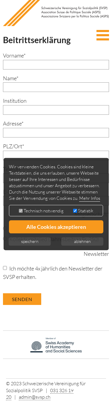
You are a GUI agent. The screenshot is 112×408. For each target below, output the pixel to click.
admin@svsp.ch (34, 397)
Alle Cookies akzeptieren (56, 226)
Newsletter (96, 253)
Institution (15, 100)
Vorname (14, 55)
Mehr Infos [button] (89, 198)
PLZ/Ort (13, 146)
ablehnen (82, 241)
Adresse (13, 123)
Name (11, 78)
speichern (30, 241)
